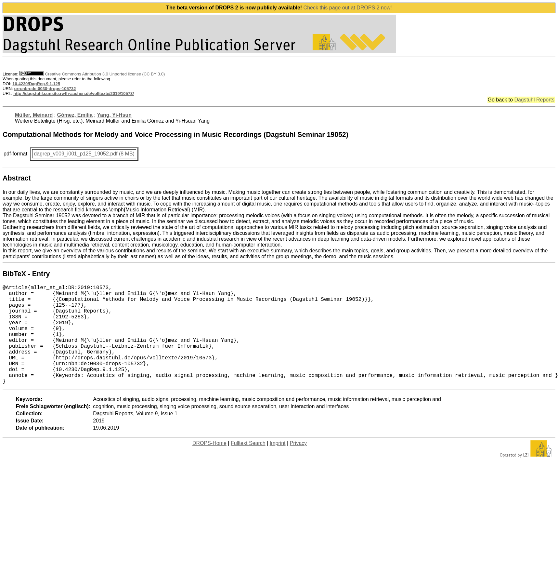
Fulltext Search (248, 465)
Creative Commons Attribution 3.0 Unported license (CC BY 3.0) (92, 74)
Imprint (278, 465)
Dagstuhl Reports (534, 99)
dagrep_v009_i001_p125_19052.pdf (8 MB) (84, 153)
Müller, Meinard (34, 115)
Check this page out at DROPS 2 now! (348, 7)
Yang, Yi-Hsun (114, 115)
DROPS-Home (209, 465)
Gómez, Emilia (75, 115)
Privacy (298, 465)
